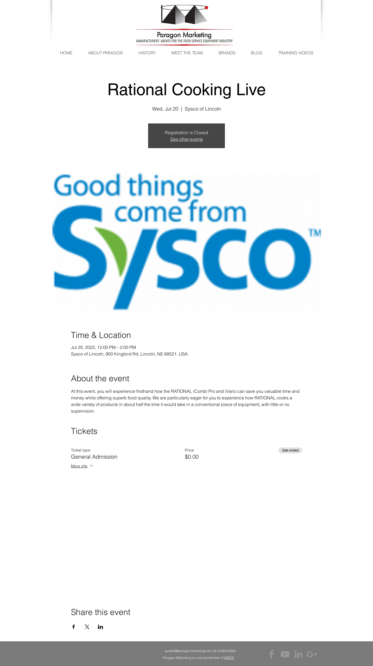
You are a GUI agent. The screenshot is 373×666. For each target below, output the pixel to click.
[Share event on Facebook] (73, 627)
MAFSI (229, 658)
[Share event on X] (87, 627)
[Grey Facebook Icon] (271, 654)
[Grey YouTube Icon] (284, 654)
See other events (186, 139)
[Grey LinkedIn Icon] (298, 654)
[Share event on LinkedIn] (100, 627)
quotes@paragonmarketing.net (188, 651)
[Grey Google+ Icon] (311, 654)
